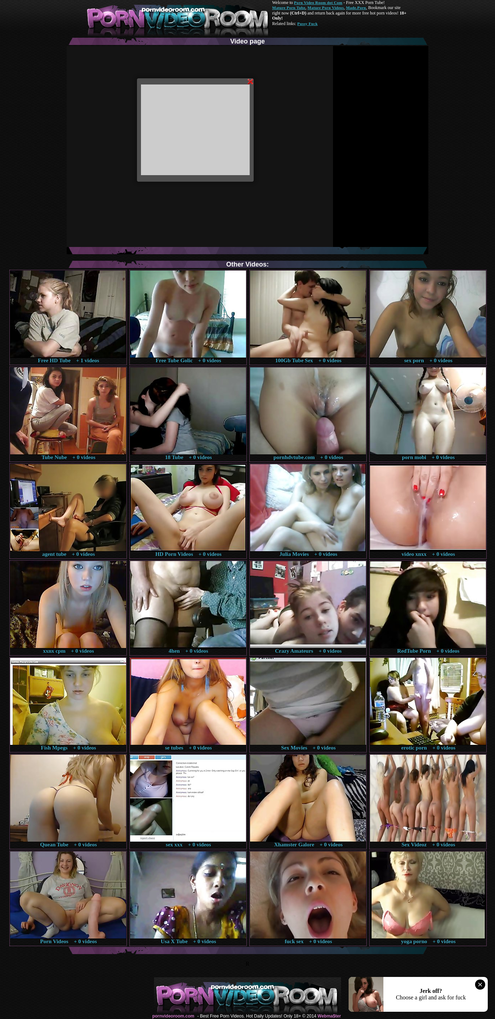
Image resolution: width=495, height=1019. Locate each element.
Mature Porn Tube (288, 7)
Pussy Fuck (307, 23)
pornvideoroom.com (173, 1016)
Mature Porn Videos (326, 7)
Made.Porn (356, 7)
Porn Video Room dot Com (318, 2)
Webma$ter (329, 1016)
